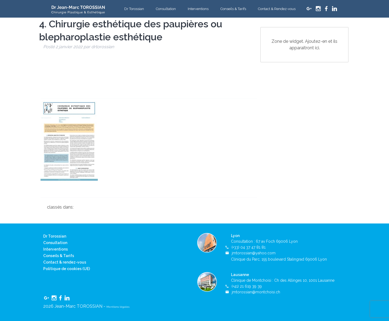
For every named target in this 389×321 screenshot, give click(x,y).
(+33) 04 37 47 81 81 (249, 247)
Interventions (198, 9)
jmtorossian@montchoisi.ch (256, 292)
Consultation (166, 9)
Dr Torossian (134, 9)
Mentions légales (117, 306)
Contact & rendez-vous (64, 262)
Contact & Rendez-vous (277, 9)
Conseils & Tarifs (233, 9)
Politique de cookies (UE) (66, 269)
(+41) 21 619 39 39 (247, 286)
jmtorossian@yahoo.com (254, 253)
